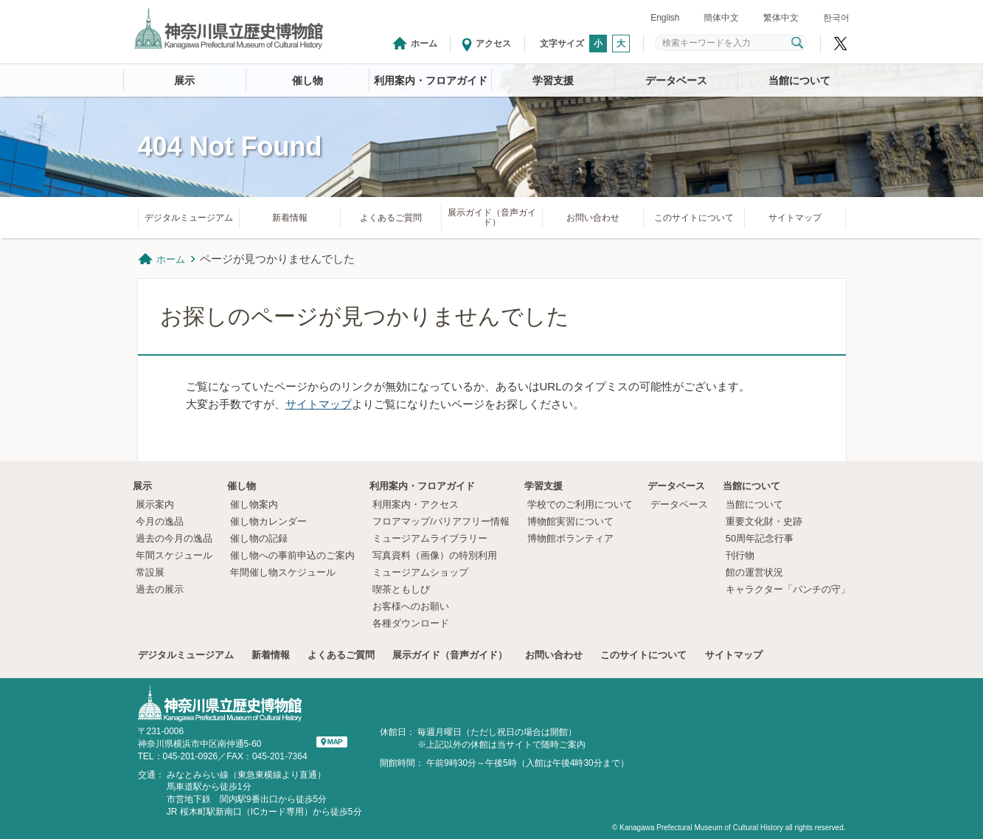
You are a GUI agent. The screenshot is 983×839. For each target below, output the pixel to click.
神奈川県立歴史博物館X (841, 43)
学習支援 (553, 80)
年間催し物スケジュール (283, 572)
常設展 (150, 572)
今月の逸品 (160, 521)
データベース (676, 80)
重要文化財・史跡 (764, 521)
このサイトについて (694, 218)
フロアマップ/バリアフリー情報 (441, 521)
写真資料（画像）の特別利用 (434, 555)
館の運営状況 (754, 572)
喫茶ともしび (401, 589)
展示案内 (155, 504)
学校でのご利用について (580, 504)
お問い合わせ (592, 218)
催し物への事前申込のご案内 (292, 555)
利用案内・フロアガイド (430, 80)
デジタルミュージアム (189, 218)
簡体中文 (721, 18)
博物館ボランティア (570, 538)
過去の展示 (160, 589)
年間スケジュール (174, 555)
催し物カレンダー (268, 521)
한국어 (836, 18)
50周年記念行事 (759, 538)
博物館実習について (575, 521)
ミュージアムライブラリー (429, 538)
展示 (184, 80)
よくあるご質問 (391, 218)
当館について (799, 80)
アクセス (493, 43)
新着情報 (290, 218)
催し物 (307, 80)
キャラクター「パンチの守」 (788, 589)
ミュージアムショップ (420, 572)
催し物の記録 (259, 538)
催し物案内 (254, 504)
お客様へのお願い (410, 606)
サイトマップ (795, 218)
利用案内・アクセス (415, 504)
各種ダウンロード (410, 623)
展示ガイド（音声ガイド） (492, 217)
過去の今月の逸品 (174, 538)
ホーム (424, 43)
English (664, 18)
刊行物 (740, 555)
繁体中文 (781, 18)
